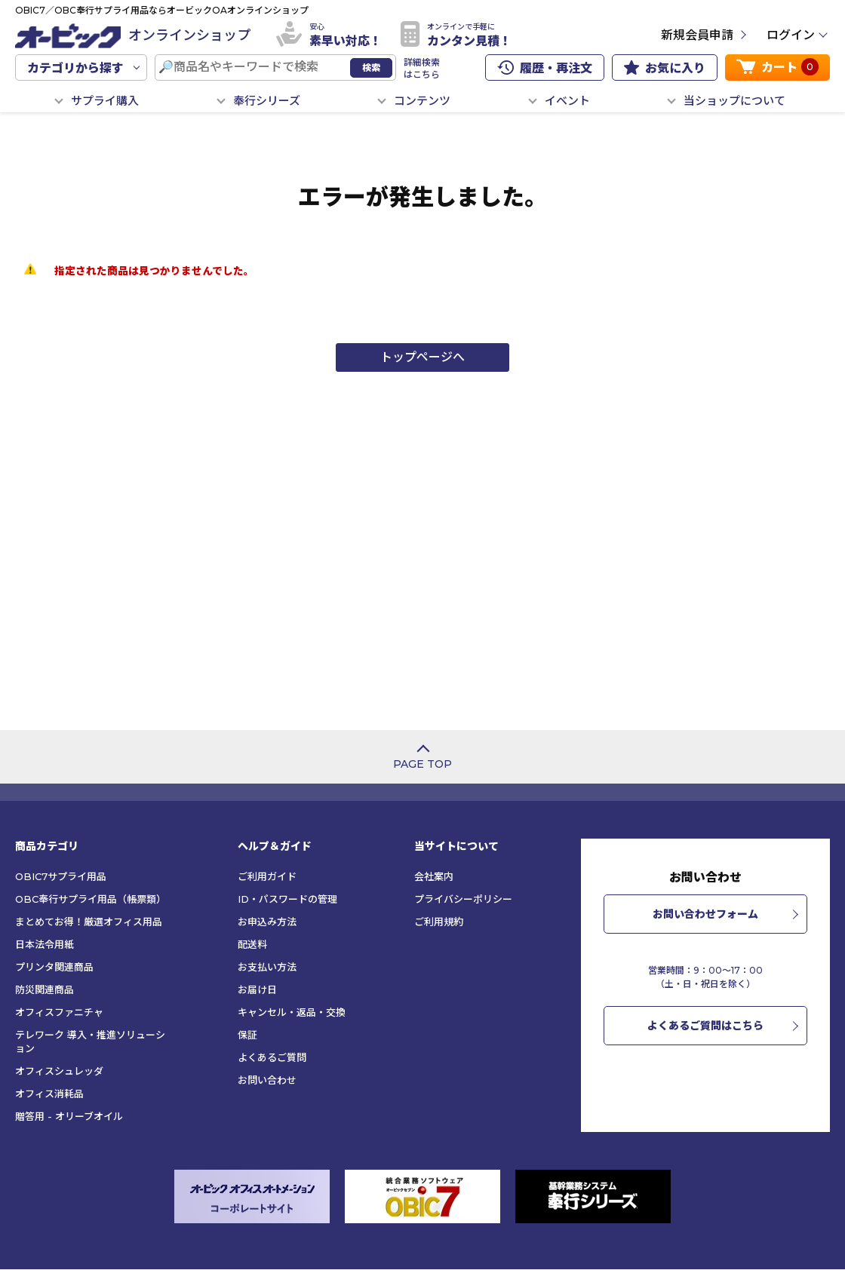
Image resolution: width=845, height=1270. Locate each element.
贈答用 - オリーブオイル (69, 1116)
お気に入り (664, 67)
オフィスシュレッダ (59, 1071)
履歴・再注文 (544, 67)
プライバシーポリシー (463, 899)
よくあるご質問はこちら (705, 1025)
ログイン (791, 35)
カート (777, 66)
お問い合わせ (267, 1080)
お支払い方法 (267, 967)
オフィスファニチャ (59, 1012)
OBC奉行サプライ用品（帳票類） (90, 899)
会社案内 (433, 876)
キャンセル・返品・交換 (292, 1012)
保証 (247, 1035)
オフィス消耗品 (49, 1093)
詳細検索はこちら (422, 68)
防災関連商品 (44, 989)
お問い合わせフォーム (705, 914)
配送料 (252, 944)
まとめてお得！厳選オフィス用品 (88, 922)
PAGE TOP (422, 764)
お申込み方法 (267, 922)
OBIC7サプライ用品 (60, 876)
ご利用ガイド (267, 876)
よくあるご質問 (272, 1057)
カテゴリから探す (75, 68)
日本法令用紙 (44, 944)
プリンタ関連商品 (54, 967)
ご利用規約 (438, 922)
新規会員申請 (697, 35)
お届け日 (257, 989)
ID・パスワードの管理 (287, 899)
